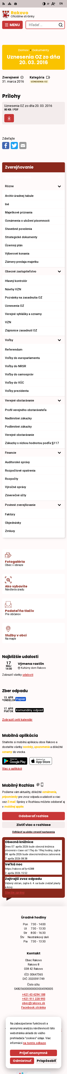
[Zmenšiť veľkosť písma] (48, 4)
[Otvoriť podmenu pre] (59, 173)
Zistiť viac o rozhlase (33, 811)
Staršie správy (14, 879)
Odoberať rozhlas (33, 802)
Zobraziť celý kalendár (17, 706)
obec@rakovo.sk (33, 990)
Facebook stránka (33, 994)
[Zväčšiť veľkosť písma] (53, 4)
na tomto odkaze (34, 1043)
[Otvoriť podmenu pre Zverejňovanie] (59, 164)
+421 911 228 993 (33, 985)
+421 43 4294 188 (33, 981)
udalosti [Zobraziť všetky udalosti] (28, 661)
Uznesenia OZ (39, 68)
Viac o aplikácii (12, 755)
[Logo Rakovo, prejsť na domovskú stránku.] (33, 14)
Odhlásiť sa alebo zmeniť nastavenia (33, 818)
